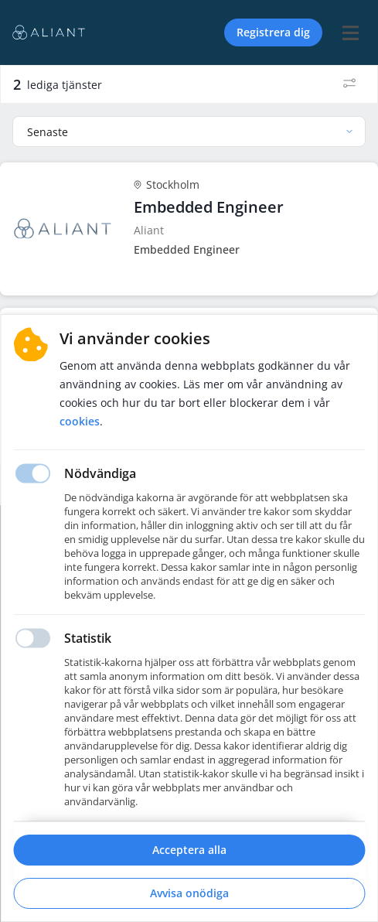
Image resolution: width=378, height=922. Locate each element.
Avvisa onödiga (189, 893)
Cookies (80, 421)
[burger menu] (350, 32)
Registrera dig (273, 32)
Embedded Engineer (209, 206)
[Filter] (349, 84)
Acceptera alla (189, 849)
